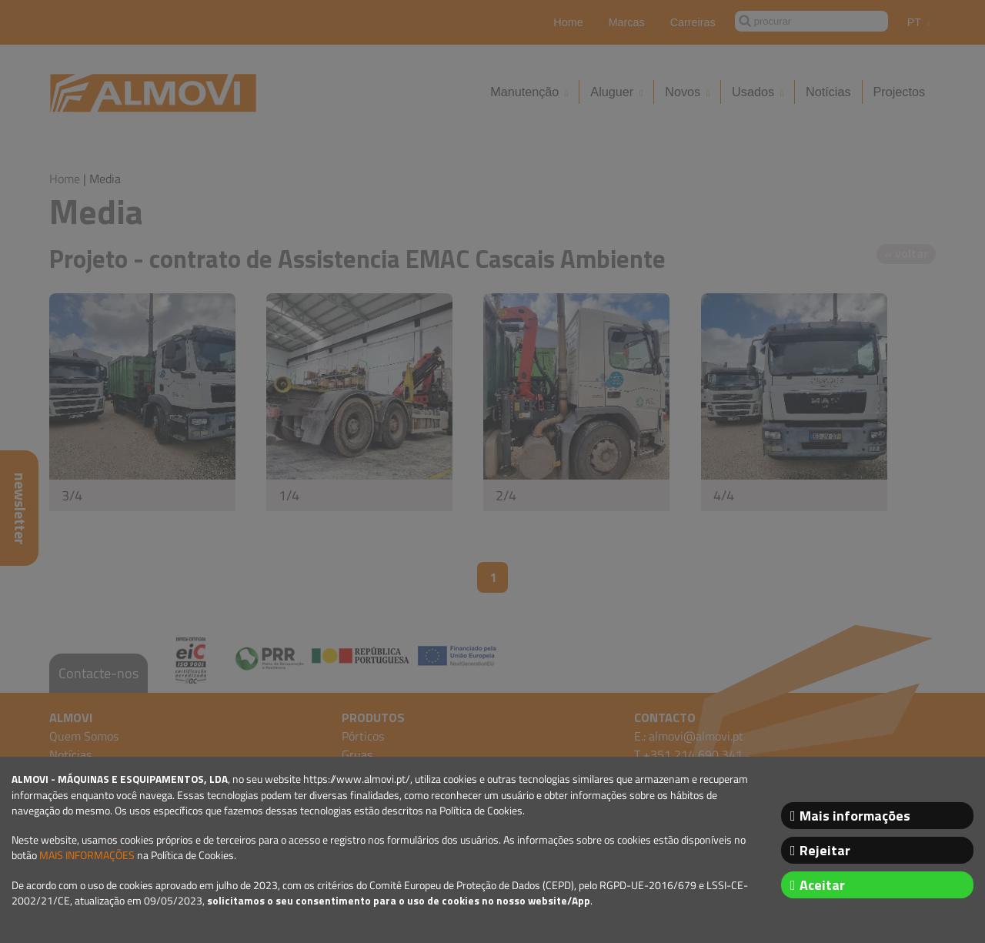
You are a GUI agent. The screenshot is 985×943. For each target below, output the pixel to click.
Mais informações (855, 815)
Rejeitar (825, 850)
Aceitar (822, 884)
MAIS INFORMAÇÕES (87, 855)
